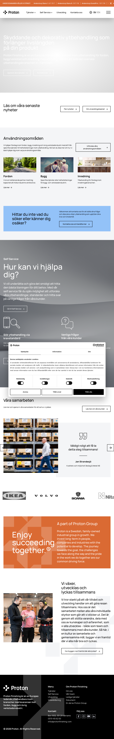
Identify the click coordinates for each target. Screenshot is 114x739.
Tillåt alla (88, 392)
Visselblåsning (54, 700)
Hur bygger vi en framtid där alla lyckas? (82, 651)
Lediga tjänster (73, 697)
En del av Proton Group (76, 703)
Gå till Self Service (15, 309)
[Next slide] (110, 447)
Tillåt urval (57, 392)
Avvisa (25, 392)
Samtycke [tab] (24, 352)
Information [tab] (57, 352)
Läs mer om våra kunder (97, 409)
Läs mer (7, 187)
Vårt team (70, 694)
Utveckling (61, 12)
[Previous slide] (3, 447)
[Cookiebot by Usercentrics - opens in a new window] (94, 345)
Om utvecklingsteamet (97, 109)
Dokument (70, 700)
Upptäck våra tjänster (17, 73)
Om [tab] (89, 352)
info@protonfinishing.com (59, 721)
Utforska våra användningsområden (95, 147)
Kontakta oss (76, 12)
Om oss (69, 691)
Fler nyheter (70, 109)
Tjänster (31, 12)
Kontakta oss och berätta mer (76, 224)
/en (98, 12)
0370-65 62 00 (54, 718)
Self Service (46, 12)
